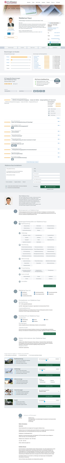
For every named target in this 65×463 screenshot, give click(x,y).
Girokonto (50, 278)
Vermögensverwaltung (37, 68)
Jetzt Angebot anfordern (49, 375)
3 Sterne (7, 62)
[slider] (46, 360)
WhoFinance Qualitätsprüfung (42, 79)
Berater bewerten (11, 37)
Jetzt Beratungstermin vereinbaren (49, 333)
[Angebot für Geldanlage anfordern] (9, 370)
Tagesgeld (27, 239)
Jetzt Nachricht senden (50, 186)
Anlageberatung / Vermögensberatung (38, 271)
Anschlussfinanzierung (27, 230)
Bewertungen (11, 47)
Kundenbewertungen (10, 30)
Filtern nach (6, 89)
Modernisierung (26, 228)
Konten (38, 276)
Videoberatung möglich (54, 42)
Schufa (26, 278)
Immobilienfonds (39, 235)
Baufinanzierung (36, 56)
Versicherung (36, 60)
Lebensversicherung (26, 260)
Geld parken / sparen (26, 235)
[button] (32, 99)
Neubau (38, 230)
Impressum (55, 47)
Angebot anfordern (17, 181)
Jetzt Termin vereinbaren (54, 44)
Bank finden (38, 2)
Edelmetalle (39, 242)
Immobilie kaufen (39, 228)
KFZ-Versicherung (27, 251)
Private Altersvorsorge (39, 260)
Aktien (39, 239)
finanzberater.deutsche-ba (55, 39)
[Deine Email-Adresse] (46, 182)
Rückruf (23, 181)
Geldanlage (35, 57)
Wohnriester (39, 225)
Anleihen (26, 237)
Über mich (33, 47)
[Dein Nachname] (46, 177)
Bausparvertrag (26, 225)
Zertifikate (38, 237)
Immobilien (35, 61)
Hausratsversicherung (27, 253)
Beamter (52, 380)
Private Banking (36, 64)
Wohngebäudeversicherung (39, 253)
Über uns (52, 2)
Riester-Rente (26, 263)
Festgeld (50, 237)
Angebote (43, 2)
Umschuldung (38, 278)
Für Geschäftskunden (37, 65)
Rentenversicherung (50, 263)
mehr (31, 28)
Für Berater (58, 2)
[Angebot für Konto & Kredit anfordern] (9, 402)
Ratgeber (48, 2)
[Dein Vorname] (46, 174)
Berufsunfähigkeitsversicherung (26, 249)
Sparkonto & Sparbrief (27, 242)
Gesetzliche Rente (27, 265)
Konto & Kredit (36, 62)
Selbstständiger (42, 382)
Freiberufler (52, 382)
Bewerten (28, 2)
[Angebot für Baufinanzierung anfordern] (9, 360)
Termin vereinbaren (8, 181)
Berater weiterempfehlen (54, 23)
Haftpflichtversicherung (38, 251)
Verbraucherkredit (27, 276)
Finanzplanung (50, 270)
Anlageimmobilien (50, 228)
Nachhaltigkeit (36, 66)
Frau (34, 170)
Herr (34, 168)
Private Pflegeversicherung (38, 249)
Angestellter (41, 380)
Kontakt (22, 47)
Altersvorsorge (36, 58)
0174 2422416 (57, 35)
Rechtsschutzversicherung (50, 253)
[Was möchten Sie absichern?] (49, 391)
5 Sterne (7, 56)
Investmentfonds (51, 235)
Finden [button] (33, 2)
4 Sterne (7, 59)
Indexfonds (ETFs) (50, 239)
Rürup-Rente (38, 263)
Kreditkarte (51, 276)
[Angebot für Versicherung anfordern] (9, 381)
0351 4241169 (57, 32)
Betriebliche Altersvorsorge (50, 260)
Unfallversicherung (50, 249)
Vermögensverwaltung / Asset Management (26, 271)
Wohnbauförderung (50, 225)
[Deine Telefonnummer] (46, 179)
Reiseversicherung (50, 251)
